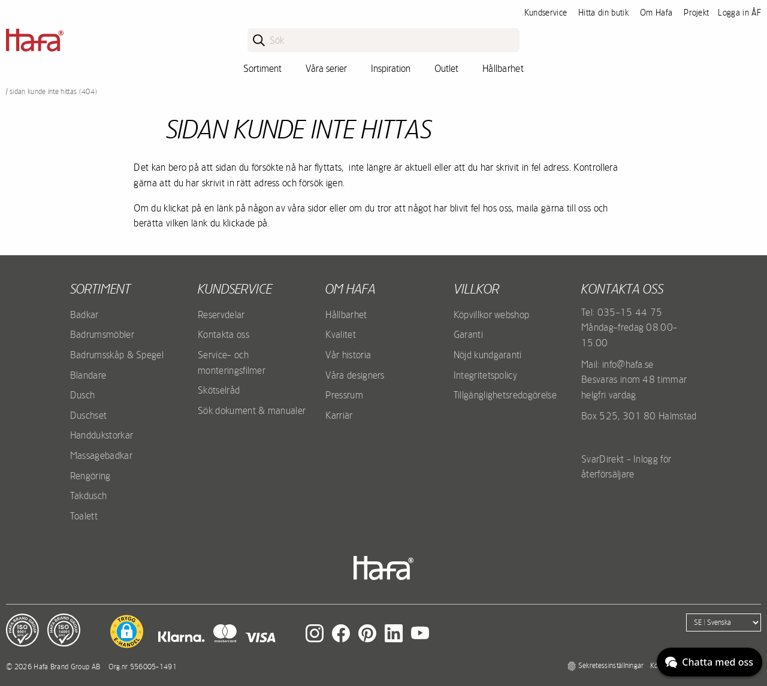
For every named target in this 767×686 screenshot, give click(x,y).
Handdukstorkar (101, 435)
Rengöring (90, 475)
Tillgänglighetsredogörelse (505, 394)
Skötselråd (219, 390)
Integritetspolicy (485, 375)
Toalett (84, 515)
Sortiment (262, 68)
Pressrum (344, 394)
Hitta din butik (603, 12)
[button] (126, 631)
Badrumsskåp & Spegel (117, 354)
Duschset (88, 415)
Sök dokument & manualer (252, 410)
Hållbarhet (503, 68)
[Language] (723, 622)
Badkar (84, 314)
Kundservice (545, 12)
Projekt (696, 12)
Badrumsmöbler (102, 334)
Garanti (468, 334)
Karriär (338, 415)
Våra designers (354, 375)
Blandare (88, 375)
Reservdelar (221, 314)
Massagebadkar (101, 455)
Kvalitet (340, 334)
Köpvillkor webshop (492, 314)
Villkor (476, 289)
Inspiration (390, 68)
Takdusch (88, 495)
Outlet (446, 68)
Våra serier (326, 68)
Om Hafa (656, 12)
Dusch (82, 394)
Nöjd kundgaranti (488, 354)
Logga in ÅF (739, 12)
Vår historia (348, 354)
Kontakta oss (223, 334)
